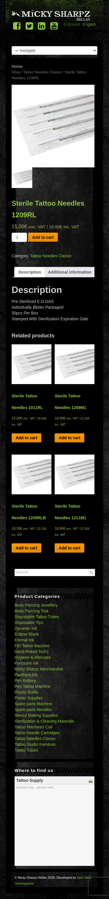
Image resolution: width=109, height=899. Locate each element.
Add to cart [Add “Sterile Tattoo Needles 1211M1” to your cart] (69, 548)
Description (30, 272)
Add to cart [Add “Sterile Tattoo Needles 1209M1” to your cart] (69, 437)
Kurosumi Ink (26, 663)
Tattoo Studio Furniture (35, 744)
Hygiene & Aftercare (33, 657)
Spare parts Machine (33, 703)
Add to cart (43, 237)
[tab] (29, 272)
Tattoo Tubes (26, 750)
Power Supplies (29, 698)
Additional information (69, 272)
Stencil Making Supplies (36, 715)
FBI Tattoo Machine (32, 645)
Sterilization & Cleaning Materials (44, 721)
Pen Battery (25, 680)
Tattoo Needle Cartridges (37, 732)
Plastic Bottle (26, 692)
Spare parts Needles (33, 709)
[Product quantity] (19, 237)
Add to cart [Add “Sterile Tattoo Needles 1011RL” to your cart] (26, 437)
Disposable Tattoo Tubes (37, 616)
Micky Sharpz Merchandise (39, 669)
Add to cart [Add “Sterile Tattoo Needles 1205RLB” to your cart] (26, 548)
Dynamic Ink (26, 628)
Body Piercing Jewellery (36, 605)
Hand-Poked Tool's (32, 651)
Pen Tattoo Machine (33, 686)
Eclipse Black (27, 634)
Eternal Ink (24, 640)
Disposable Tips (29, 622)
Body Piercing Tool (31, 611)
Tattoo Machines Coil (33, 727)
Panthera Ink (26, 674)
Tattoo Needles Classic (43, 72)
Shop (16, 72)
